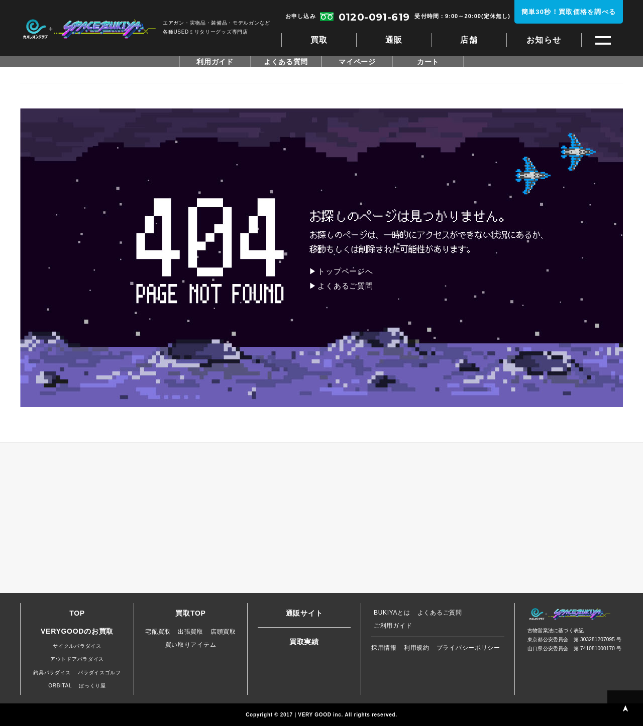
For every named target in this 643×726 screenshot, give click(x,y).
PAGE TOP (625, 708)
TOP (77, 613)
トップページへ (345, 271)
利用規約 (417, 647)
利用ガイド (215, 62)
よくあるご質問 (345, 285)
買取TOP (190, 613)
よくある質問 (286, 62)
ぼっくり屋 (92, 685)
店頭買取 (223, 631)
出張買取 (190, 631)
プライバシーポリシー (468, 647)
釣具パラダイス (52, 672)
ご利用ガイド (393, 625)
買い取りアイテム (191, 644)
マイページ (357, 62)
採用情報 (384, 647)
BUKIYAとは (392, 612)
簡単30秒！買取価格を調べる (568, 12)
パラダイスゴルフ (99, 672)
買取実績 (304, 642)
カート (428, 62)
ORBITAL (60, 685)
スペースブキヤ (89, 29)
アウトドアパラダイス (77, 659)
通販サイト (304, 613)
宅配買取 (158, 631)
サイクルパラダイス (77, 646)
